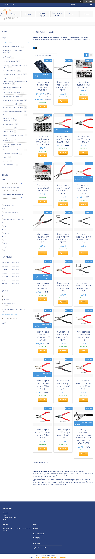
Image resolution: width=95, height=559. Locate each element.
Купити (42, 106)
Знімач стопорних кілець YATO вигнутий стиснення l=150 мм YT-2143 (63, 335)
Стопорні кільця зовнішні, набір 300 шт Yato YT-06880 (42, 188)
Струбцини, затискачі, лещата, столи (12, 88)
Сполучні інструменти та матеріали (13, 135)
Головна (13, 14)
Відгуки (4, 38)
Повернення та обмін (57, 14)
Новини (86, 14)
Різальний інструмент (9, 70)
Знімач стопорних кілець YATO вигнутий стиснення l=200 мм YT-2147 (63, 238)
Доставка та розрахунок (42, 14)
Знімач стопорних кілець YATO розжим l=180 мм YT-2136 (83, 139)
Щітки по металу (8, 131)
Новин (5, 519)
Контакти (28, 14)
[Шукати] (91, 5)
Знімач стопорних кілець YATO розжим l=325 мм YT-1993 (63, 139)
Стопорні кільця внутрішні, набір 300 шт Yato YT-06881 (83, 85)
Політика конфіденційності (58, 557)
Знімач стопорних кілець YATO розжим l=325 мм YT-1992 (42, 286)
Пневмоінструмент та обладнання (13, 150)
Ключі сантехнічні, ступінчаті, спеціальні (11, 140)
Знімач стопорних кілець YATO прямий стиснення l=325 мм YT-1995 (42, 384)
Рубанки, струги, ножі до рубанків (13, 107)
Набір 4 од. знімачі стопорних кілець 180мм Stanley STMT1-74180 (42, 86)
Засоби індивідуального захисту (12, 111)
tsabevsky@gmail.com (11, 318)
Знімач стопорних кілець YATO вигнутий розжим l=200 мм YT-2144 (83, 238)
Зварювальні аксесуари (10, 153)
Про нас (71, 14)
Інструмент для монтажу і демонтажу (10, 56)
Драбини (5, 161)
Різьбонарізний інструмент (11, 96)
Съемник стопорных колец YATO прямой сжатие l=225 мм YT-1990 (83, 335)
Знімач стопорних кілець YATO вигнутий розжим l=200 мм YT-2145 (83, 287)
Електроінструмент (8, 124)
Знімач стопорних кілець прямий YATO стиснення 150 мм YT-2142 (42, 238)
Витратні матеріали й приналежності (9, 119)
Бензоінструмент (8, 128)
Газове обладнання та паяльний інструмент (12, 145)
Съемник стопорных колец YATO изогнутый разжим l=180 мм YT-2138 (62, 433)
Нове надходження (9, 165)
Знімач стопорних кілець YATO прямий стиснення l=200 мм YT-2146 (63, 86)
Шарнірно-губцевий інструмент (12, 74)
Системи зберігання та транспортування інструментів (15, 82)
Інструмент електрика (9, 78)
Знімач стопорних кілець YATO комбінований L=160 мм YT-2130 (42, 335)
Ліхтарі (5, 157)
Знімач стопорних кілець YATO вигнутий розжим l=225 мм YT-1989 (63, 287)
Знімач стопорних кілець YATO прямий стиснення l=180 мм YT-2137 (63, 189)
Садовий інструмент (9, 61)
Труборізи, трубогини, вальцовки (13, 100)
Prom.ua (57, 555)
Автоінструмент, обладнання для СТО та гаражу (15, 66)
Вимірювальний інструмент (11, 93)
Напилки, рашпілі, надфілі (10, 104)
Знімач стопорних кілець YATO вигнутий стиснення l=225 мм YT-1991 (83, 384)
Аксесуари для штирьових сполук (13, 115)
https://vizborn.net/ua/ (11, 314)
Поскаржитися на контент (42, 557)
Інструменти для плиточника (11, 46)
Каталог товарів (7, 42)
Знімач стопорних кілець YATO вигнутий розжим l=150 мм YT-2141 (63, 384)
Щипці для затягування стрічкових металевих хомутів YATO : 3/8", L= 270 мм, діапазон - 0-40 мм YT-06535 (83, 436)
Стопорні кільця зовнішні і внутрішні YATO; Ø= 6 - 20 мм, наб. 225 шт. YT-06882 (43, 140)
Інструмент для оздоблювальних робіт (12, 51)
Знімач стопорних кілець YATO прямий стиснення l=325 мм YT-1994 (83, 189)
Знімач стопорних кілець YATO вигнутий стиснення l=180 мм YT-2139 (42, 433)
